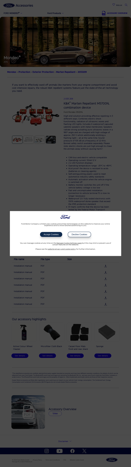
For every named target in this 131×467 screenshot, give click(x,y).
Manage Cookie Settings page (69, 243)
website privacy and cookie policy (62, 249)
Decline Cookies (79, 234)
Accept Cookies (51, 234)
